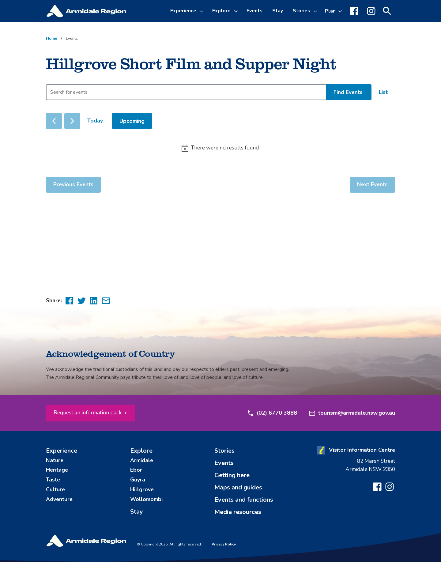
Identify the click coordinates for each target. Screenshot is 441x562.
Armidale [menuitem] (141, 460)
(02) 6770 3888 (272, 413)
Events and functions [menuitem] (243, 500)
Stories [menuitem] (224, 451)
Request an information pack (88, 412)
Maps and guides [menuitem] (238, 487)
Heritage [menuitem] (57, 469)
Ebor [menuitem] (136, 469)
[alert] (220, 148)
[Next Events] (72, 121)
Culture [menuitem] (55, 489)
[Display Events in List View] (383, 92)
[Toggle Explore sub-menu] (237, 11)
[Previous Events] (54, 121)
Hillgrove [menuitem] (142, 489)
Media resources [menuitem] (237, 512)
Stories (301, 10)
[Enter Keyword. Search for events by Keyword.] (186, 92)
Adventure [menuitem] (59, 499)
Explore (221, 10)
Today (95, 120)
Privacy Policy (224, 544)
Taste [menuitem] (53, 479)
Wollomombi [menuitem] (146, 499)
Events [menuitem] (254, 10)
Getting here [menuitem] (232, 475)
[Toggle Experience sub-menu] (202, 11)
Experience (183, 10)
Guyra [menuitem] (137, 479)
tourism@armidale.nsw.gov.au (351, 413)
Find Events (348, 92)
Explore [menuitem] (141, 451)
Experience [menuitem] (61, 451)
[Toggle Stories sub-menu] (316, 11)
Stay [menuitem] (277, 10)
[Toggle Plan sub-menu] (333, 11)
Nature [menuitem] (54, 460)
